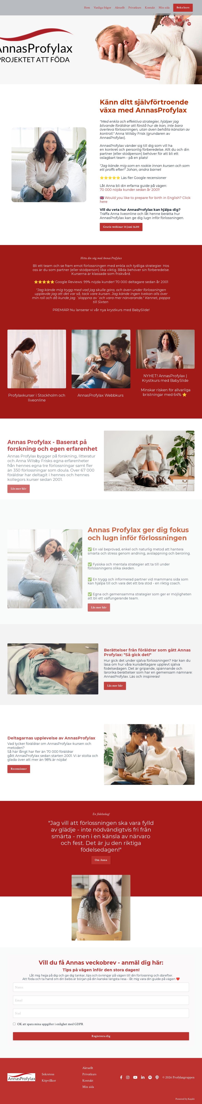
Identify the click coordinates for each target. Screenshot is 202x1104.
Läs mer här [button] (99, 621)
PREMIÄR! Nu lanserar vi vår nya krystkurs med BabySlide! (101, 293)
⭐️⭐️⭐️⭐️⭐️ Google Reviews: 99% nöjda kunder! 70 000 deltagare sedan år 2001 (101, 265)
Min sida (163, 8)
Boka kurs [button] (182, 8)
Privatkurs (132, 8)
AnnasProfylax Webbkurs (101, 411)
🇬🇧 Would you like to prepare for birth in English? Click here (145, 200)
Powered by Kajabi (185, 1094)
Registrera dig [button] (101, 1036)
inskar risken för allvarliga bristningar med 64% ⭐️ (166, 408)
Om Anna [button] (101, 844)
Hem (82, 8)
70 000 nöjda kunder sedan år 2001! (130, 190)
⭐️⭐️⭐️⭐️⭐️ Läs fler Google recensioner (133, 178)
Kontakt (148, 8)
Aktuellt (116, 8)
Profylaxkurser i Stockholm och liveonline (37, 414)
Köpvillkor (49, 1078)
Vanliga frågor (98, 8)
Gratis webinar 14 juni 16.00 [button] (121, 227)
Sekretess (48, 1072)
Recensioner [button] (19, 785)
